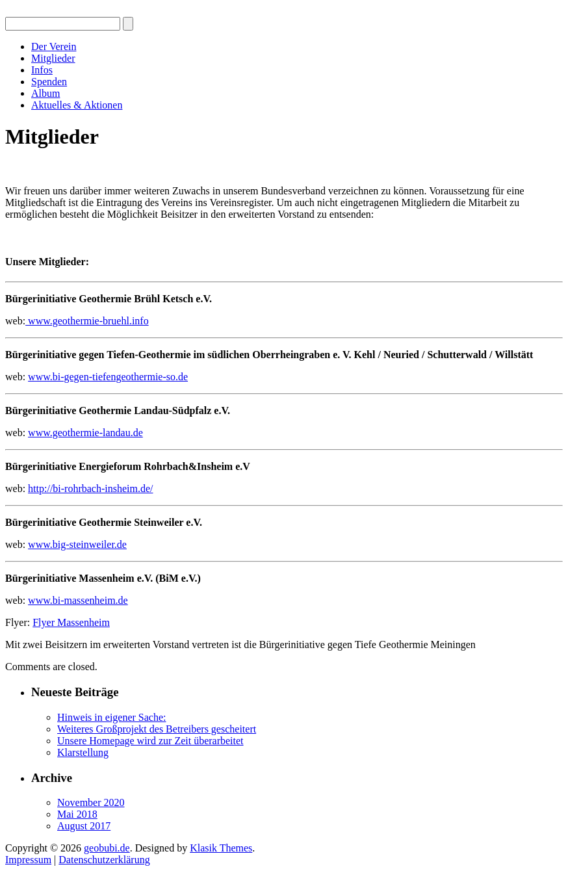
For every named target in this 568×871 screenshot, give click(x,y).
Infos (42, 69)
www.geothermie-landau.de (85, 432)
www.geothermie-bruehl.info (87, 320)
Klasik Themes (221, 847)
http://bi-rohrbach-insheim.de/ (90, 488)
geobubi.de (107, 847)
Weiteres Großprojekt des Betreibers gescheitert (156, 728)
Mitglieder (53, 58)
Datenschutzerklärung (103, 859)
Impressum (28, 859)
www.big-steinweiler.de (77, 544)
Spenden (49, 81)
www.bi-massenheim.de (78, 600)
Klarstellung (83, 752)
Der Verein (53, 46)
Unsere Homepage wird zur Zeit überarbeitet (150, 740)
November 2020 (91, 802)
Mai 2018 (77, 814)
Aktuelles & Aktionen (76, 104)
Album (45, 93)
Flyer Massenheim (71, 622)
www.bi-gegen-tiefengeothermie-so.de (108, 376)
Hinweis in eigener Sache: (111, 717)
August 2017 (83, 825)
